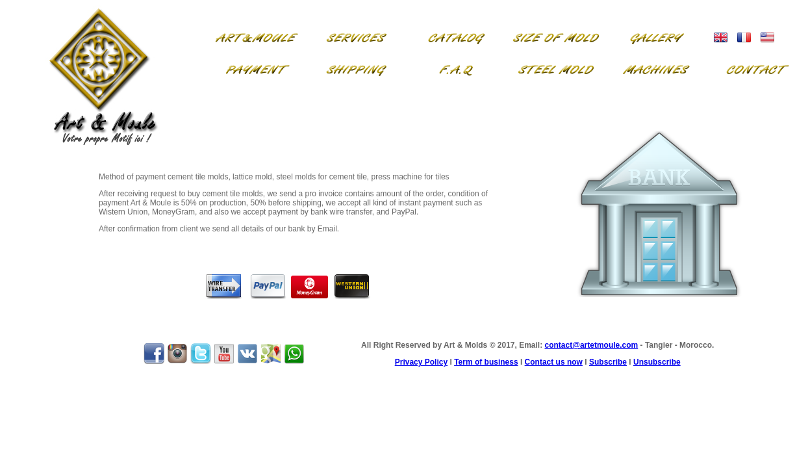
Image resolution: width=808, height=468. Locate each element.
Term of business (486, 362)
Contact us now (554, 362)
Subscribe (608, 362)
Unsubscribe (657, 362)
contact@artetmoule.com (591, 345)
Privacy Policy (421, 362)
